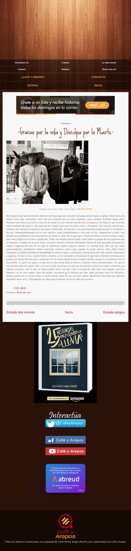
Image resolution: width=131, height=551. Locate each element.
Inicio (69, 312)
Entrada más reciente (20, 312)
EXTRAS (33, 85)
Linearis (22, 69)
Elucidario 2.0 (22, 63)
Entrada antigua (114, 312)
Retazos (65, 69)
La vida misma (109, 63)
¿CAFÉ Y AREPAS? (33, 77)
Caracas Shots (84, 209)
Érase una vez (109, 69)
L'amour (65, 63)
